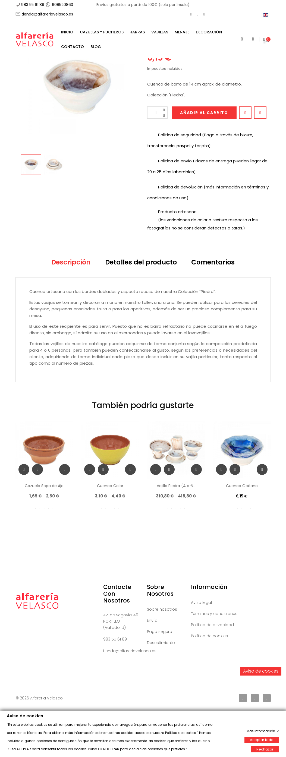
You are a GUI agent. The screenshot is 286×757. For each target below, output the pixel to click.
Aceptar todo (262, 739)
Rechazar (265, 749)
